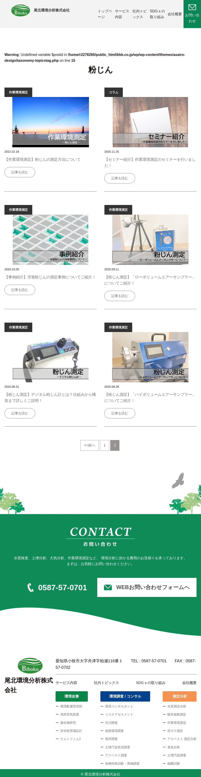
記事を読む (19, 170)
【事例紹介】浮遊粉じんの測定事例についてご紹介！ (50, 275)
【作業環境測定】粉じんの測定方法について (42, 157)
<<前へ (89, 443)
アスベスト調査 (116, 753)
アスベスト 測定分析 (182, 736)
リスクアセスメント (119, 712)
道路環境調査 (114, 728)
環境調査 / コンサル (125, 694)
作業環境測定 (176, 720)
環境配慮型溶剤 (71, 704)
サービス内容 (121, 13)
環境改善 (72, 694)
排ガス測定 (175, 728)
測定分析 (180, 694)
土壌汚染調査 (176, 753)
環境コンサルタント (119, 704)
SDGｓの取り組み (156, 13)
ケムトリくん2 (70, 736)
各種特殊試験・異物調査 (122, 761)
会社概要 (175, 13)
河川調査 (111, 720)
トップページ (103, 13)
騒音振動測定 (176, 712)
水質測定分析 (176, 704)
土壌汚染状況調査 (117, 744)
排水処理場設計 (71, 728)
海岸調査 (111, 736)
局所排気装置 (69, 712)
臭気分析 (173, 744)
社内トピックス (138, 13)
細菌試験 (173, 761)
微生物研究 (68, 720)
